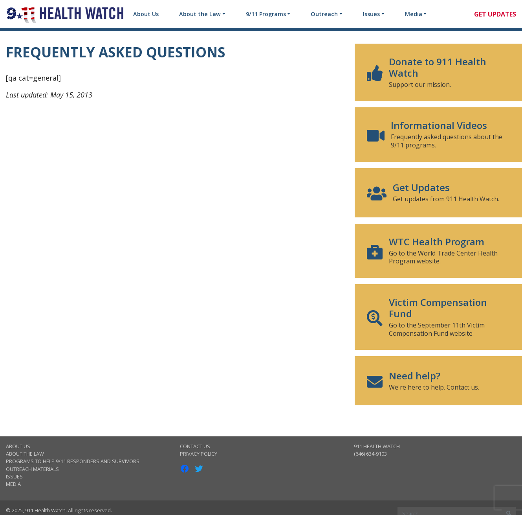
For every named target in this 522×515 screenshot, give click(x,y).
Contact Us (195, 446)
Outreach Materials (32, 469)
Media (413, 14)
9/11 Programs (266, 14)
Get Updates (495, 14)
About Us (146, 14)
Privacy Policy (198, 453)
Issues (371, 14)
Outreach (324, 14)
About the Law (200, 14)
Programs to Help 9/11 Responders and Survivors (72, 461)
